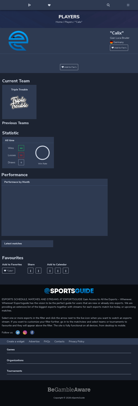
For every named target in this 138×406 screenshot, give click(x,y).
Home (59, 22)
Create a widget (15, 341)
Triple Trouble (19, 89)
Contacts (59, 341)
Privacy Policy (76, 341)
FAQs (47, 341)
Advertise (34, 341)
